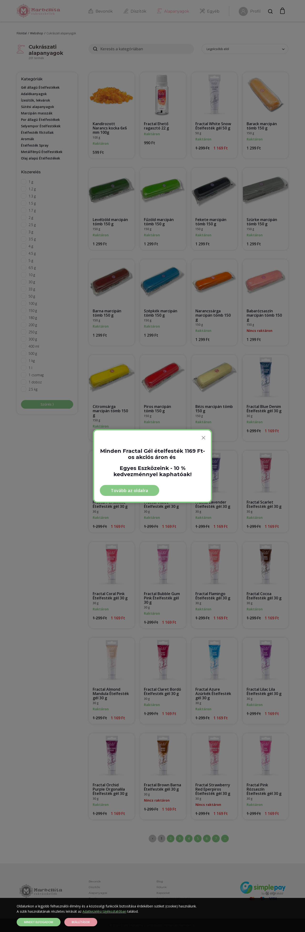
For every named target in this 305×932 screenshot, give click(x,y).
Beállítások (81, 922)
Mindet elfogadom (38, 922)
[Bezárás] (203, 437)
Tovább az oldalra (129, 490)
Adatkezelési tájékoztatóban (104, 911)
